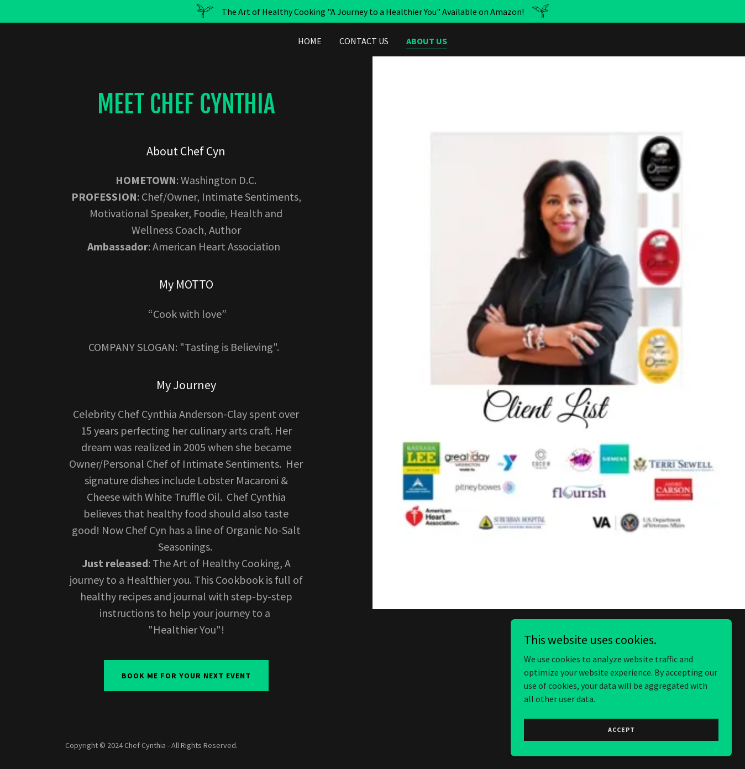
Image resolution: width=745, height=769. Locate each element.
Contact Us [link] (364, 40)
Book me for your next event (186, 676)
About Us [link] (426, 40)
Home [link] (310, 40)
